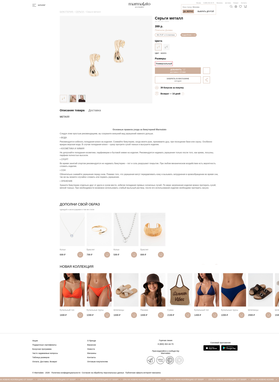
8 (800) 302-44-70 (208, 3)
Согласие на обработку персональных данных (103, 373)
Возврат (235, 3)
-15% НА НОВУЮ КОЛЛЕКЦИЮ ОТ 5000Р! (61, 379)
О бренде (91, 340)
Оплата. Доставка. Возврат (44, 361)
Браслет (91, 249)
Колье (63, 249)
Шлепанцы (119, 310)
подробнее (188, 35)
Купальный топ (67, 310)
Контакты (244, 3)
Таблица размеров (40, 357)
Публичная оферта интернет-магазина (143, 373)
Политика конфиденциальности (65, 373)
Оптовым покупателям (97, 361)
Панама (144, 310)
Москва (198, 3)
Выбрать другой (206, 11)
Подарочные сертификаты (44, 345)
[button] (216, 267)
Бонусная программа (42, 349)
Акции (35, 340)
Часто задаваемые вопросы (45, 353)
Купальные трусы (95, 310)
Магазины (220, 3)
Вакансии (91, 345)
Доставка (228, 3)
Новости (91, 349)
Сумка (170, 310)
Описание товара (72, 110)
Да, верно (188, 11)
